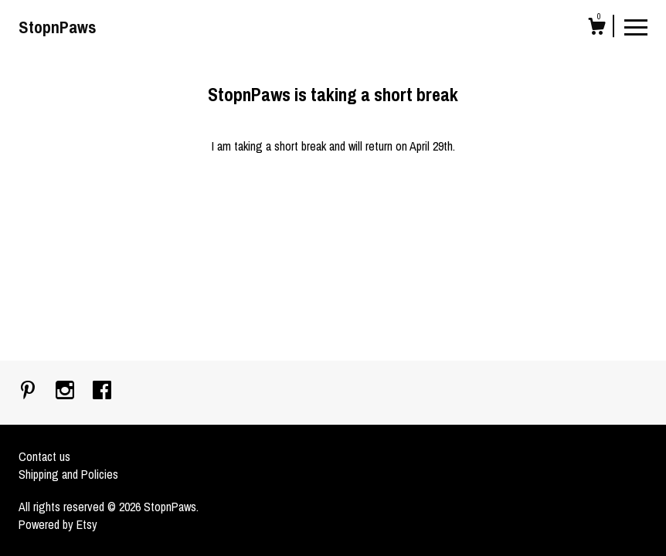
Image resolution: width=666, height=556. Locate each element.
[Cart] (596, 28)
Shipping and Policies (68, 474)
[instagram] (66, 391)
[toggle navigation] (635, 26)
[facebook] (102, 391)
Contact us (44, 456)
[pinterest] (29, 391)
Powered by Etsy (58, 524)
